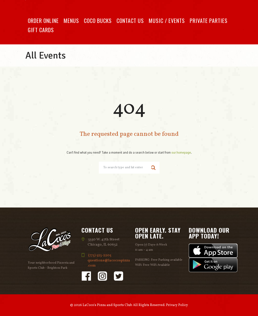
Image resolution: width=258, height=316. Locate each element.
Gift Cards (41, 30)
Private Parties (209, 20)
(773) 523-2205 (99, 255)
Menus (71, 20)
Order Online (43, 20)
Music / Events (167, 20)
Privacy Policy (177, 305)
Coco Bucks (98, 20)
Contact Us (130, 20)
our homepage (181, 153)
